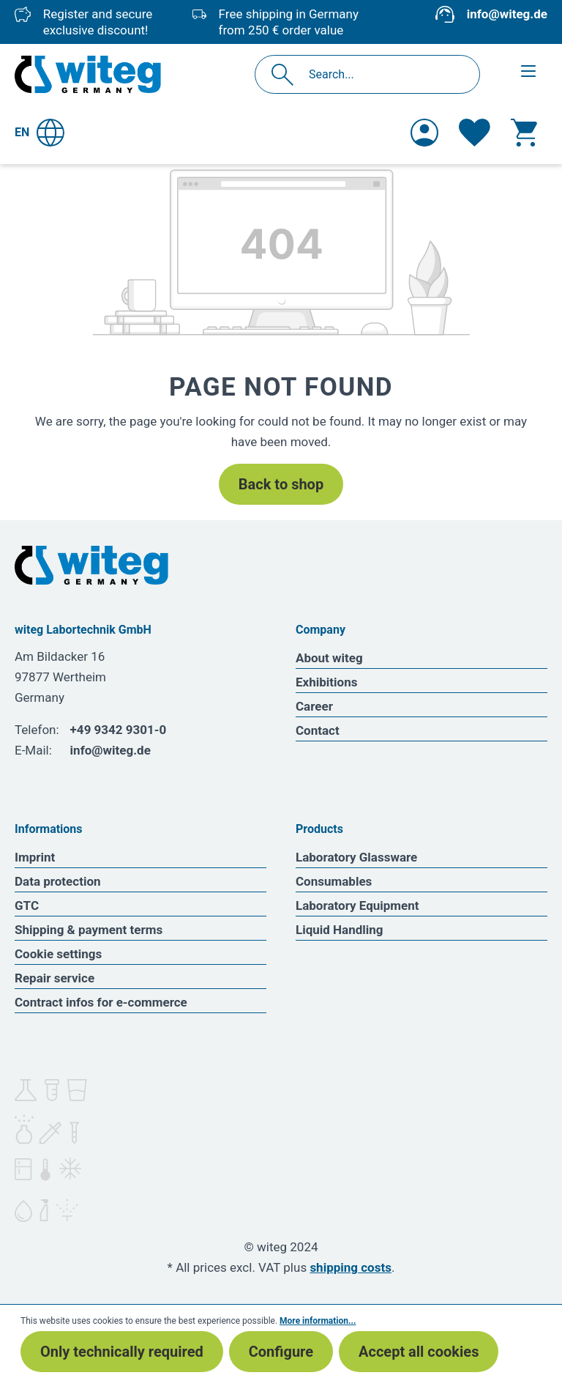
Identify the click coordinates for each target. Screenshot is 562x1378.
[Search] (286, 74)
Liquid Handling (339, 929)
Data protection (58, 881)
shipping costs (350, 1267)
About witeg (329, 658)
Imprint (35, 857)
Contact (318, 730)
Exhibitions (326, 682)
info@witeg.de (507, 14)
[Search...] (383, 74)
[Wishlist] (475, 132)
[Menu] (528, 71)
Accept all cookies (419, 1351)
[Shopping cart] (524, 132)
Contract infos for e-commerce (101, 1002)
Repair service (54, 978)
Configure (281, 1351)
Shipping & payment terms (88, 929)
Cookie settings (58, 954)
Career (314, 706)
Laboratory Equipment (357, 905)
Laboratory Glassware (356, 857)
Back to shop (281, 484)
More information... (318, 1321)
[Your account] (424, 132)
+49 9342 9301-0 (118, 729)
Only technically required (121, 1351)
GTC (27, 905)
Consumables (334, 881)
